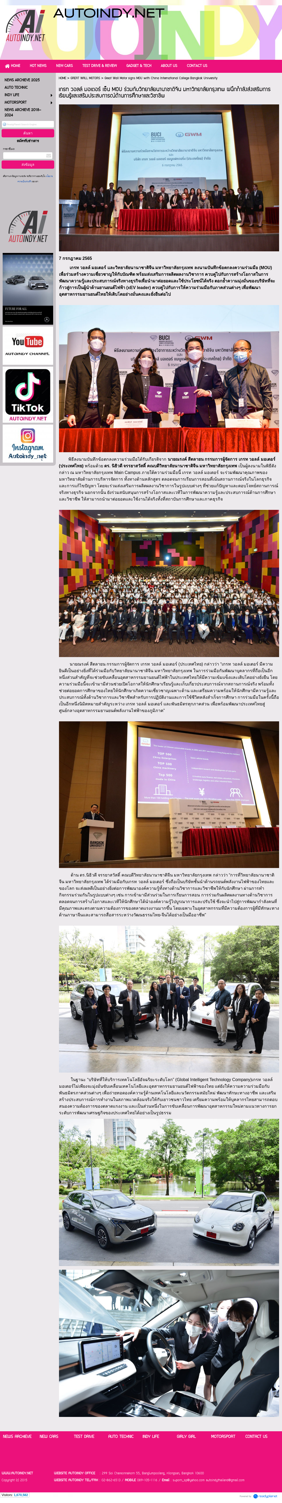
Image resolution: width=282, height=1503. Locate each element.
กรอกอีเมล (9, 149)
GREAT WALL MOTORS (85, 78)
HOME (62, 78)
